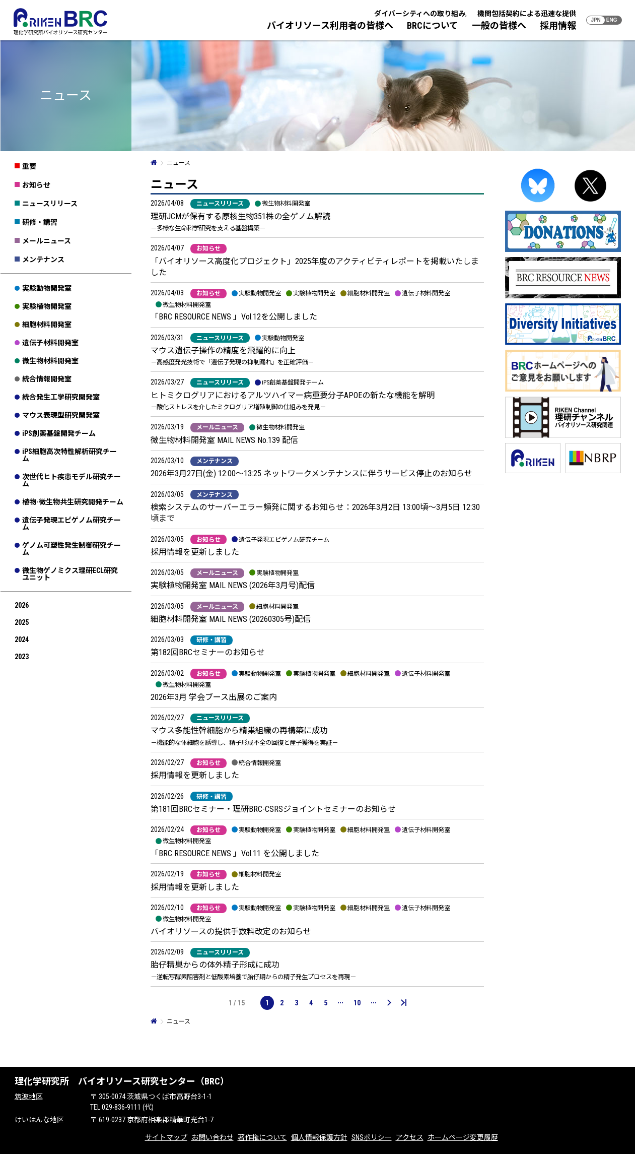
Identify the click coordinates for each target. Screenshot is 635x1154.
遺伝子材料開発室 (50, 343)
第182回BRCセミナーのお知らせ (208, 652)
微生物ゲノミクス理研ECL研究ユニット (70, 574)
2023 (22, 657)
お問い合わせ (212, 1137)
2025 (22, 622)
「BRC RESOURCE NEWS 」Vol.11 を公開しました (235, 853)
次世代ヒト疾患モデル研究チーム (71, 480)
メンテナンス (43, 259)
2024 (22, 639)
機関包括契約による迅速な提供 (526, 14)
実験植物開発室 (47, 306)
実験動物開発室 (47, 288)
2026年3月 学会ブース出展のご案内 (214, 697)
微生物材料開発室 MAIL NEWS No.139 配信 (224, 440)
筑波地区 (29, 1097)
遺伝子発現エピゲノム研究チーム (71, 523)
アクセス (410, 1137)
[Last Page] (404, 1003)
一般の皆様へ (499, 25)
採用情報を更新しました (195, 552)
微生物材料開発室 (50, 361)
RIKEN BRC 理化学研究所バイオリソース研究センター (60, 21)
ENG (611, 20)
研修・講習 (39, 222)
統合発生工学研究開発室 (61, 397)
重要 (29, 166)
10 (357, 1003)
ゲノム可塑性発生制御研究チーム (71, 548)
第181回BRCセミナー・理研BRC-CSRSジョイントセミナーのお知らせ (273, 809)
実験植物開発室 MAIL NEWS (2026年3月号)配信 (233, 585)
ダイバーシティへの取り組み (419, 14)
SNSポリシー (371, 1137)
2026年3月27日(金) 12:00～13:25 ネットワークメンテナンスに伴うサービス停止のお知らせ (311, 473)
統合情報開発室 (47, 379)
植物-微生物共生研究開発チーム (72, 502)
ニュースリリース (50, 204)
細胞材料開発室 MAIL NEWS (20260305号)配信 (231, 619)
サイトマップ (166, 1137)
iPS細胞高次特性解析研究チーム (69, 455)
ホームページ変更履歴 (463, 1137)
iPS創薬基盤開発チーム (59, 433)
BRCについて (432, 25)
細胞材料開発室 (47, 324)
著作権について (262, 1137)
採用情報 (558, 25)
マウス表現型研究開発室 (61, 415)
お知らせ (36, 185)
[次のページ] (389, 1003)
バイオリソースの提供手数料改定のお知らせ (231, 931)
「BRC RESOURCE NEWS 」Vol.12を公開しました (234, 317)
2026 (22, 605)
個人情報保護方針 (319, 1137)
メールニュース (46, 241)
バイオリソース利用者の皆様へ (330, 25)
